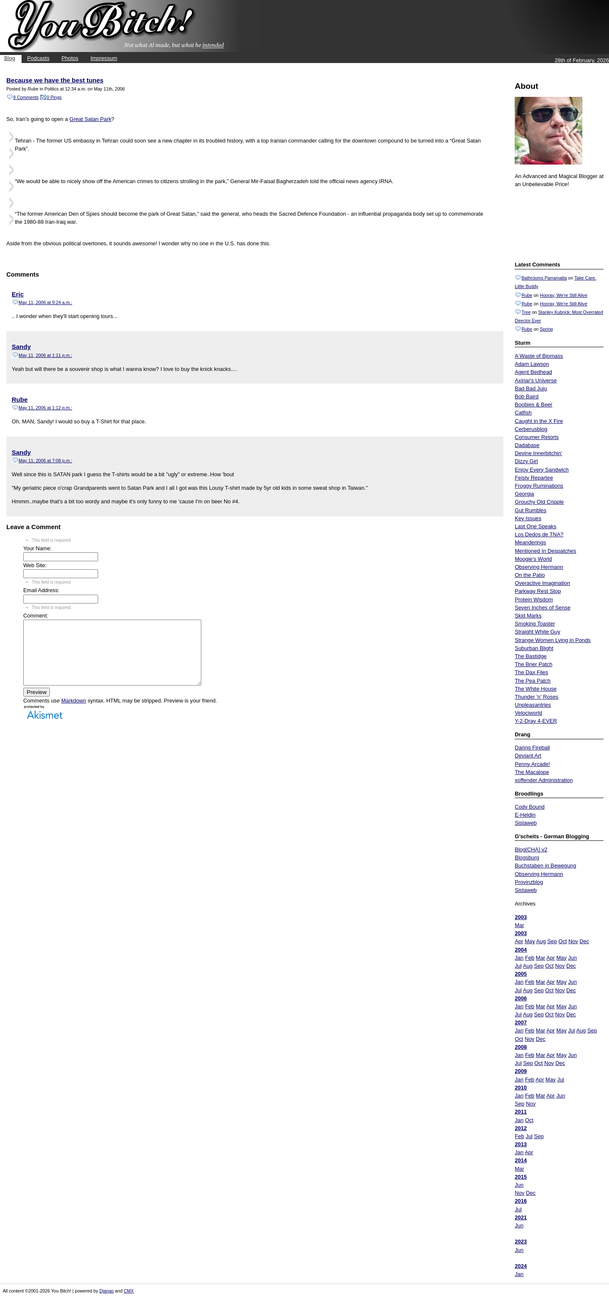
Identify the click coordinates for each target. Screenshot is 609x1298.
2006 (521, 998)
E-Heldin (525, 815)
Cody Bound (529, 807)
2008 (521, 1047)
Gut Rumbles (530, 510)
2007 (521, 1022)
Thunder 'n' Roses (536, 697)
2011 (521, 1112)
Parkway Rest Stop (538, 591)
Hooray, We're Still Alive (563, 295)
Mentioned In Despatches (545, 551)
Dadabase (527, 445)
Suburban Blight (534, 648)
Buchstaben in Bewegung (545, 865)
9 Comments (25, 97)
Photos (69, 58)
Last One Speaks (535, 526)
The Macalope (532, 772)
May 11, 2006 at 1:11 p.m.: (45, 355)
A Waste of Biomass (539, 356)
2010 (521, 1087)
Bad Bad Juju (531, 388)
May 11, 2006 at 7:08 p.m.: (45, 460)
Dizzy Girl (526, 461)
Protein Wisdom (534, 599)
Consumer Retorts (537, 437)
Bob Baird (526, 396)
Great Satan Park (90, 119)
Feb (529, 958)
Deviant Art (528, 755)
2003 (521, 917)
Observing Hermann (539, 567)
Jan (519, 958)
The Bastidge (530, 656)
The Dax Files (531, 672)
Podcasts (38, 58)
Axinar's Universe (536, 380)
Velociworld (528, 713)
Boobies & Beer (533, 404)
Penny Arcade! (532, 764)
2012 (521, 1128)
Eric (18, 294)
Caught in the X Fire (539, 421)
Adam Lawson (532, 364)
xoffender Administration (544, 780)
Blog (9, 58)
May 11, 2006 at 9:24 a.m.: (45, 302)
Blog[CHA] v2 (531, 849)
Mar (519, 925)
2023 (521, 1241)
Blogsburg (527, 857)
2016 (521, 1201)
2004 (521, 950)
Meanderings (530, 542)
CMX (129, 1290)
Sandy (21, 346)
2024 (521, 1266)
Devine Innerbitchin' (538, 453)
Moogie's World (533, 559)
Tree (526, 312)
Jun (572, 958)
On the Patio (530, 575)
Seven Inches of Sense (543, 607)
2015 (521, 1177)
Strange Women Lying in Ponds (552, 640)
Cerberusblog (531, 429)
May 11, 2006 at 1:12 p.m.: (45, 407)
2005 (521, 974)
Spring (546, 329)
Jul (518, 966)
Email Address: (41, 590)
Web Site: (35, 565)
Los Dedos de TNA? (539, 534)
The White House (536, 689)
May (530, 941)
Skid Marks (528, 615)
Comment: (35, 615)
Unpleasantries (533, 705)
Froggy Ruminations (539, 486)
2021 (521, 1217)
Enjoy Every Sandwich (541, 470)
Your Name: (37, 548)
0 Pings (54, 97)
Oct (562, 941)
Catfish (523, 412)
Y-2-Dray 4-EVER (536, 721)
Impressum (104, 58)
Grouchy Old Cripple (539, 502)
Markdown (73, 713)
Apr (519, 941)
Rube (526, 295)
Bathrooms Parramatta (544, 277)
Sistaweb (526, 823)
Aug (541, 941)
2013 (521, 1144)
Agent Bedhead (533, 372)
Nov (573, 941)
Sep (552, 941)
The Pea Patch (533, 681)
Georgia (524, 494)
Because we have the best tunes (55, 80)
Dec (584, 941)
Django (106, 1290)
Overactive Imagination (542, 583)
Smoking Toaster (535, 623)
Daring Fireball (532, 747)
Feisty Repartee (534, 478)
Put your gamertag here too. (558, 223)
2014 (521, 1160)
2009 (521, 1071)
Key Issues (528, 518)
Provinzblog (529, 882)
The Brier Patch (533, 664)
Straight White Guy (537, 631)
